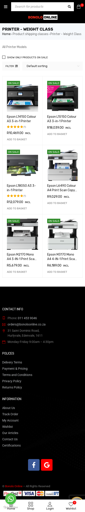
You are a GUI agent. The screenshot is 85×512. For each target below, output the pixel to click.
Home (6, 34)
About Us (8, 408)
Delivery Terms (12, 362)
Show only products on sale (27, 57)
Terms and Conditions (17, 375)
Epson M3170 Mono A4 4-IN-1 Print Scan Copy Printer (62, 259)
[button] (17, 139)
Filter (10, 66)
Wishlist (7, 426)
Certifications (11, 445)
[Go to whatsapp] (10, 498)
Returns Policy (12, 387)
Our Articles (10, 433)
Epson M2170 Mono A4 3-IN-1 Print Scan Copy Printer (21, 259)
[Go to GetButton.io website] (11, 507)
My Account (10, 420)
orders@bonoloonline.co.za (27, 324)
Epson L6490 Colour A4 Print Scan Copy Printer (61, 190)
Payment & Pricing (15, 368)
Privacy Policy (11, 381)
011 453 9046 (27, 318)
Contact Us (10, 439)
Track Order (10, 414)
